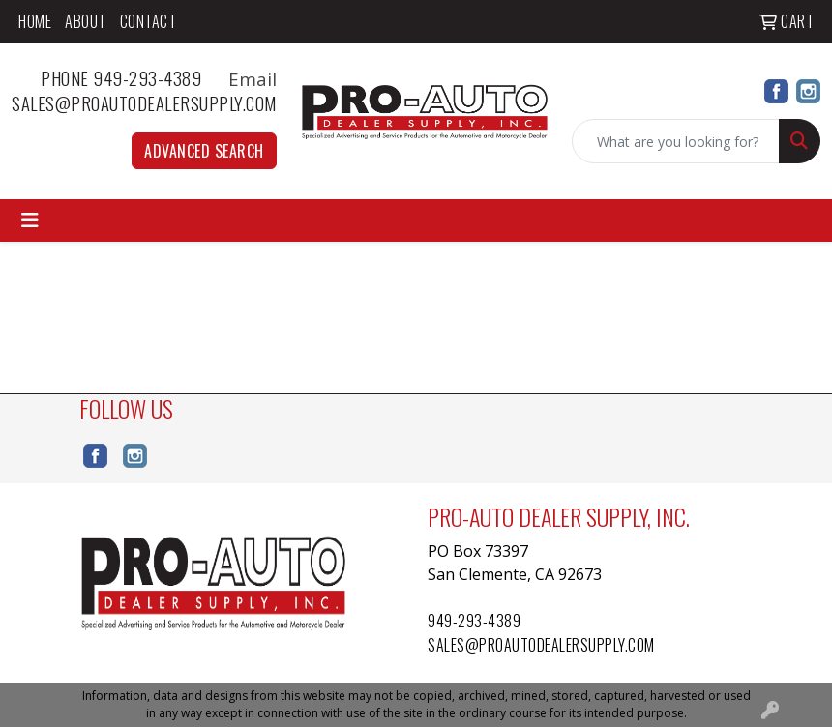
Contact (148, 21)
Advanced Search (204, 150)
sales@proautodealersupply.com (144, 103)
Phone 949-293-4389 (132, 78)
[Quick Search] (676, 141)
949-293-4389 (474, 620)
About (85, 21)
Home (34, 21)
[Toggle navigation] (30, 220)
